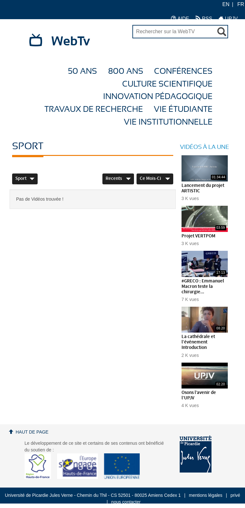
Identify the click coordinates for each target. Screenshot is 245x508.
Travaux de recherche (93, 109)
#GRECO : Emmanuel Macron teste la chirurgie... (203, 286)
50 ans (82, 71)
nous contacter (126, 501)
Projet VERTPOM (198, 236)
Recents (118, 178)
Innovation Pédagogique (157, 97)
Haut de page (32, 432)
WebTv (70, 41)
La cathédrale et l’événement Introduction (198, 342)
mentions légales (205, 495)
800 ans (125, 71)
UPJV (228, 18)
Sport (24, 178)
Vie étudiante (183, 109)
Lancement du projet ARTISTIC (203, 188)
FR (240, 4)
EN (225, 4)
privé (235, 495)
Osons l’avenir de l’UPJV (199, 395)
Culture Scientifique (167, 84)
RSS (204, 18)
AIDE (180, 18)
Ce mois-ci (155, 178)
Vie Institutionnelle (168, 122)
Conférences (183, 71)
